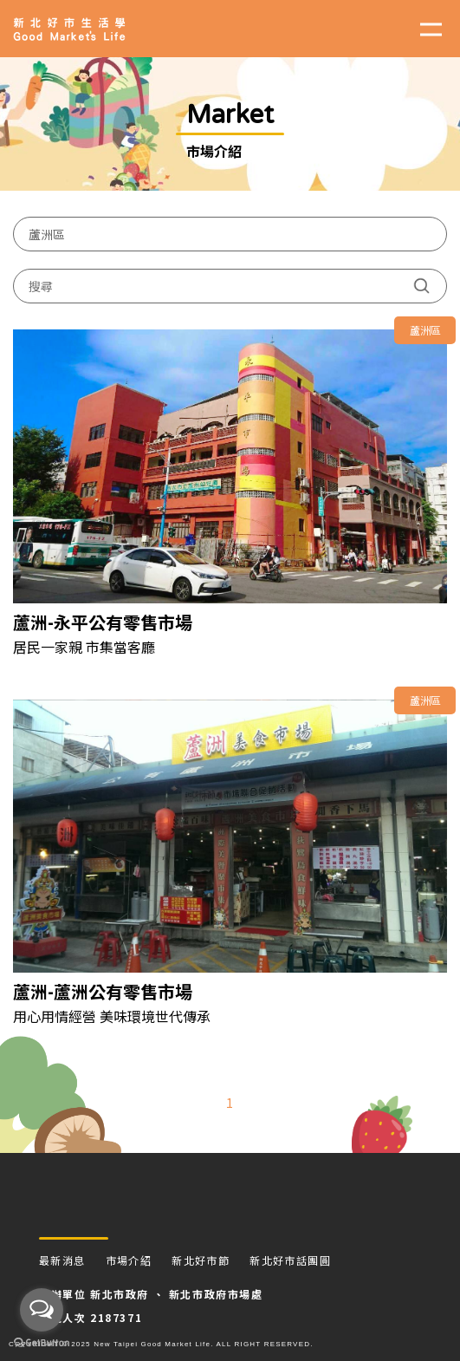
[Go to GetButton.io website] (41, 1343)
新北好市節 (201, 1260)
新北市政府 (119, 1293)
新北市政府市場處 (216, 1293)
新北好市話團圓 (290, 1260)
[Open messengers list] (41, 1310)
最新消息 (62, 1260)
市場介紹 (129, 1260)
